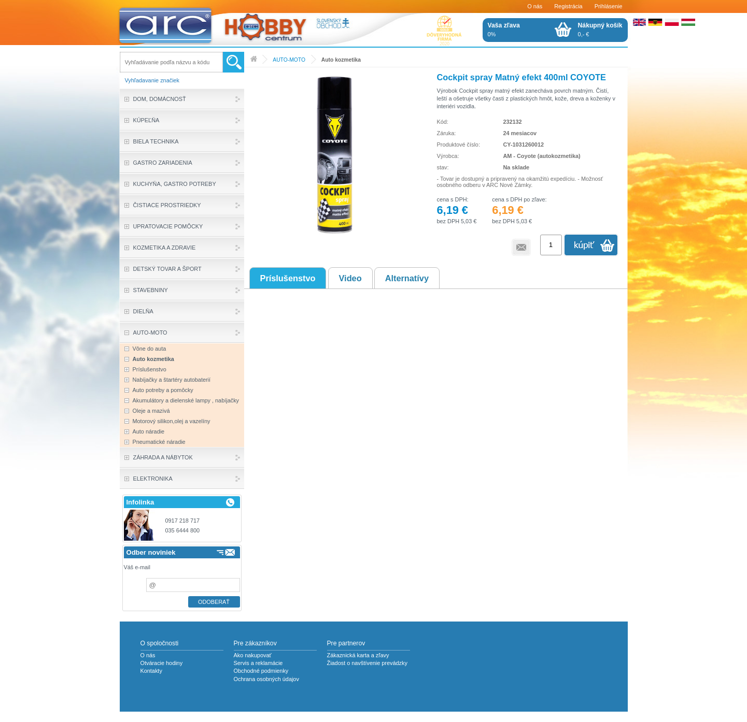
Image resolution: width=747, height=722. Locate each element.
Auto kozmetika (341, 60)
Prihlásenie (609, 6)
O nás (534, 6)
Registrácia (568, 6)
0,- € (600, 29)
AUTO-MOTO (289, 60)
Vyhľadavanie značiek (152, 80)
